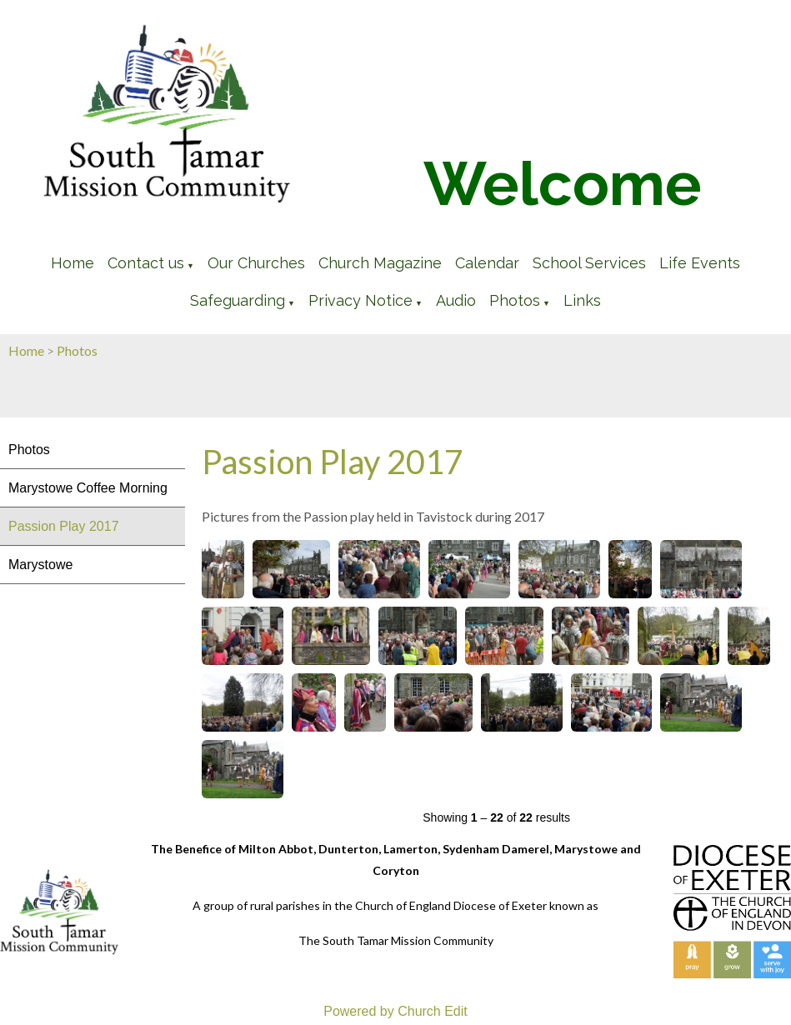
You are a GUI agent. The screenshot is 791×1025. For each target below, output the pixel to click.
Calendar (487, 263)
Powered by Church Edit (395, 1011)
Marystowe (40, 565)
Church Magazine (380, 263)
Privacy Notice (360, 300)
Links (582, 300)
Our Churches (256, 263)
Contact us (146, 263)
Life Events (699, 263)
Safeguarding (237, 300)
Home (72, 263)
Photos (514, 300)
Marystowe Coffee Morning (88, 488)
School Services (589, 263)
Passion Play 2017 (63, 526)
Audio (456, 300)
